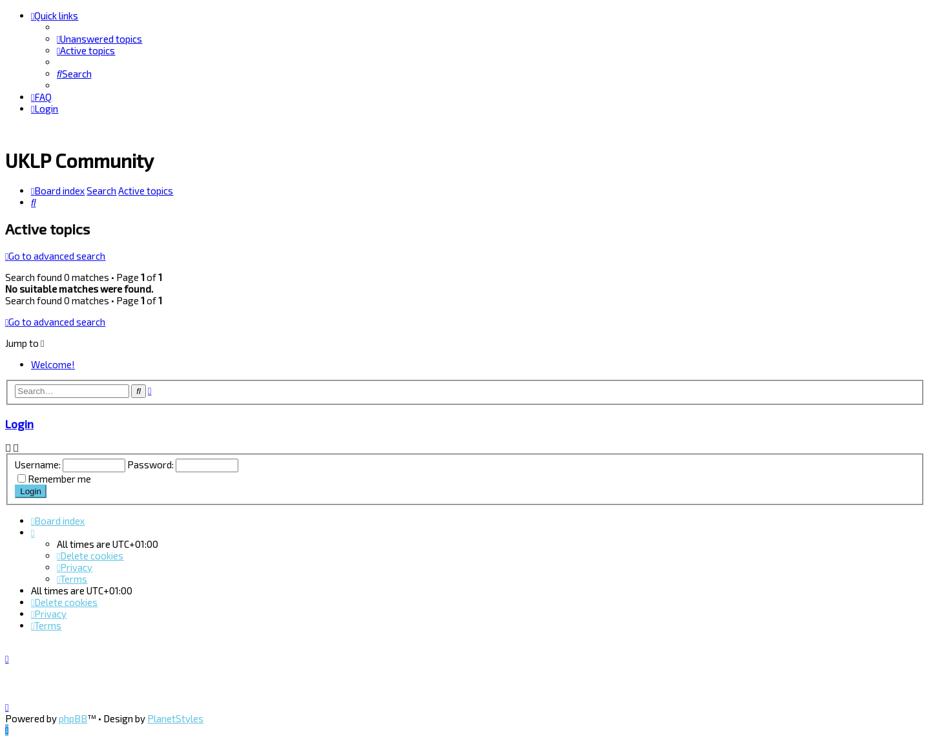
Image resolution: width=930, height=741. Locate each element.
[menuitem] (99, 39)
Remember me (59, 477)
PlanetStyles (175, 718)
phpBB (73, 718)
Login (19, 422)
